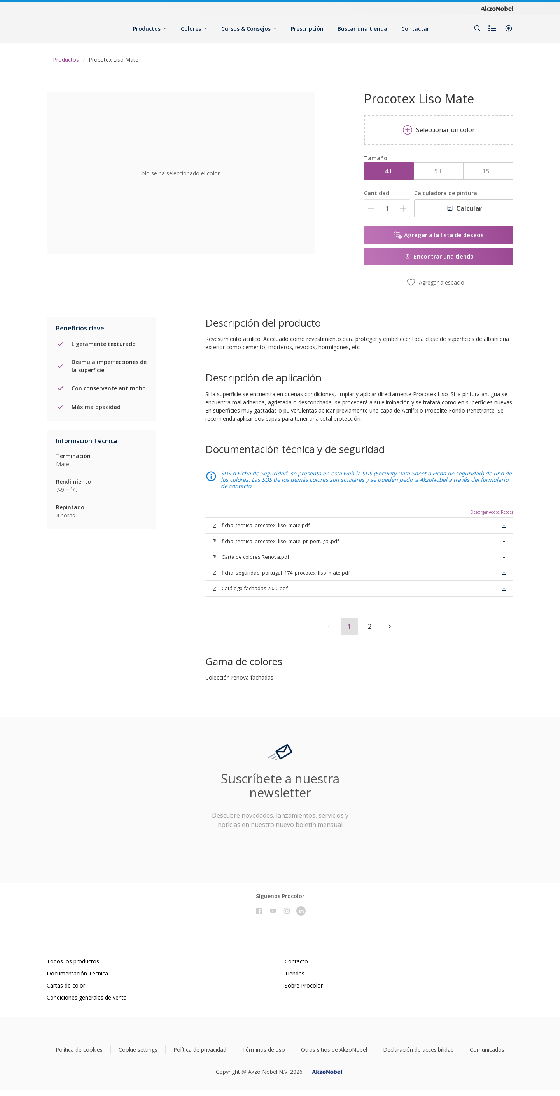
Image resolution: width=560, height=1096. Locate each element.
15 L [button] (488, 171)
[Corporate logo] (497, 8)
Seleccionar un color (439, 130)
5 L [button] (438, 171)
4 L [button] (389, 171)
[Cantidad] (387, 208)
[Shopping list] (493, 28)
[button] (508, 28)
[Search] (477, 28)
